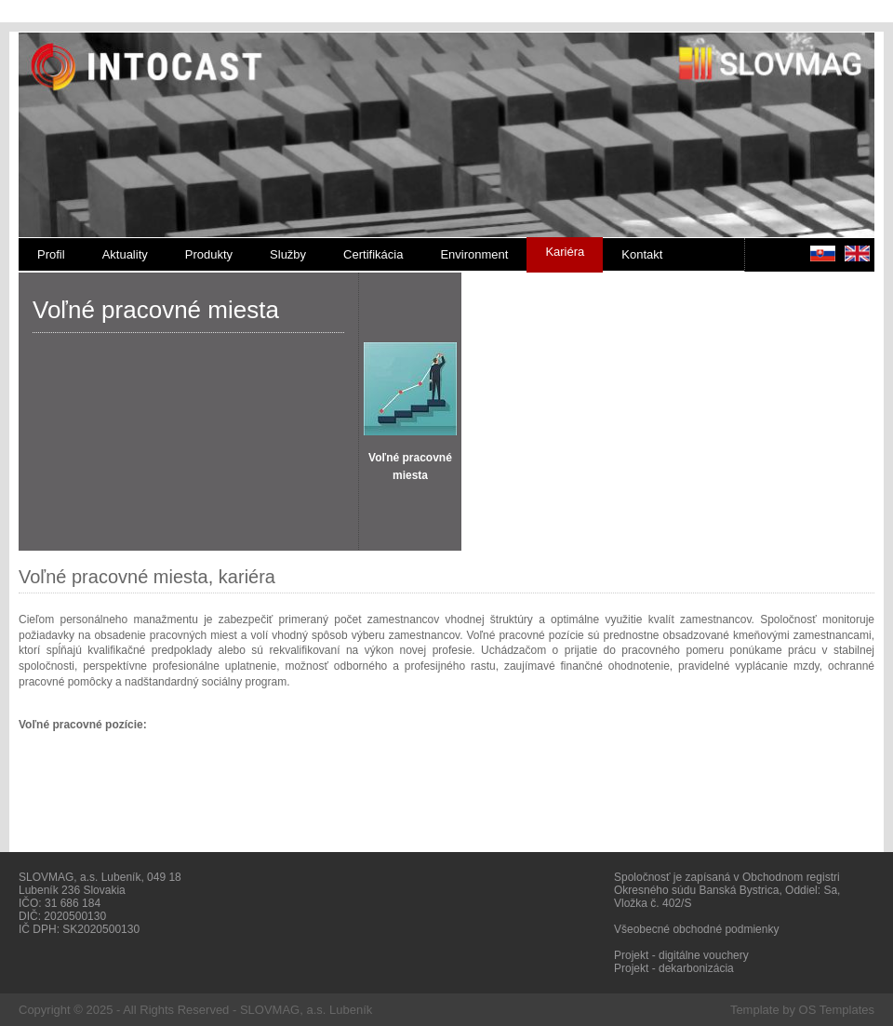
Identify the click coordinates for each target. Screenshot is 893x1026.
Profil (51, 254)
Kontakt (641, 254)
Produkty (209, 254)
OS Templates (836, 1010)
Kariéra (564, 252)
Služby (288, 254)
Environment (474, 254)
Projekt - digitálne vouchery (681, 955)
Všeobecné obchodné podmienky (696, 929)
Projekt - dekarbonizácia (674, 968)
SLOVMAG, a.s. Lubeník (306, 1010)
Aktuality (125, 254)
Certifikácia (373, 254)
